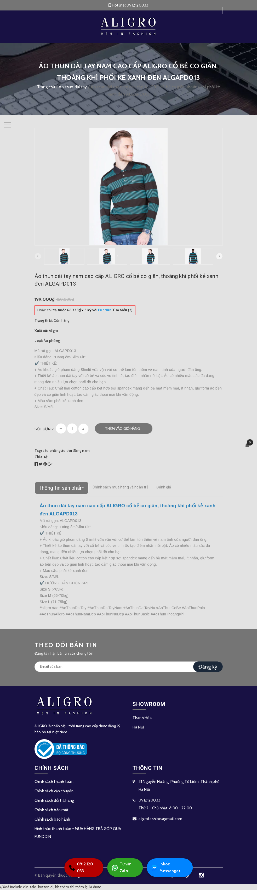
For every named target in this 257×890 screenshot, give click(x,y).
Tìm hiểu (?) (115, 310)
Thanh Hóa (142, 717)
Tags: (40, 450)
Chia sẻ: (42, 457)
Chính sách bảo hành (52, 819)
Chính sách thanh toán (54, 781)
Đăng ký (208, 667)
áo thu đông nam (75, 450)
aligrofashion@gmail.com (160, 818)
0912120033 (138, 5)
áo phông (52, 450)
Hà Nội (138, 727)
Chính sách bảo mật (52, 810)
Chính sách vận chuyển (54, 791)
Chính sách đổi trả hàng (54, 800)
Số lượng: (44, 429)
